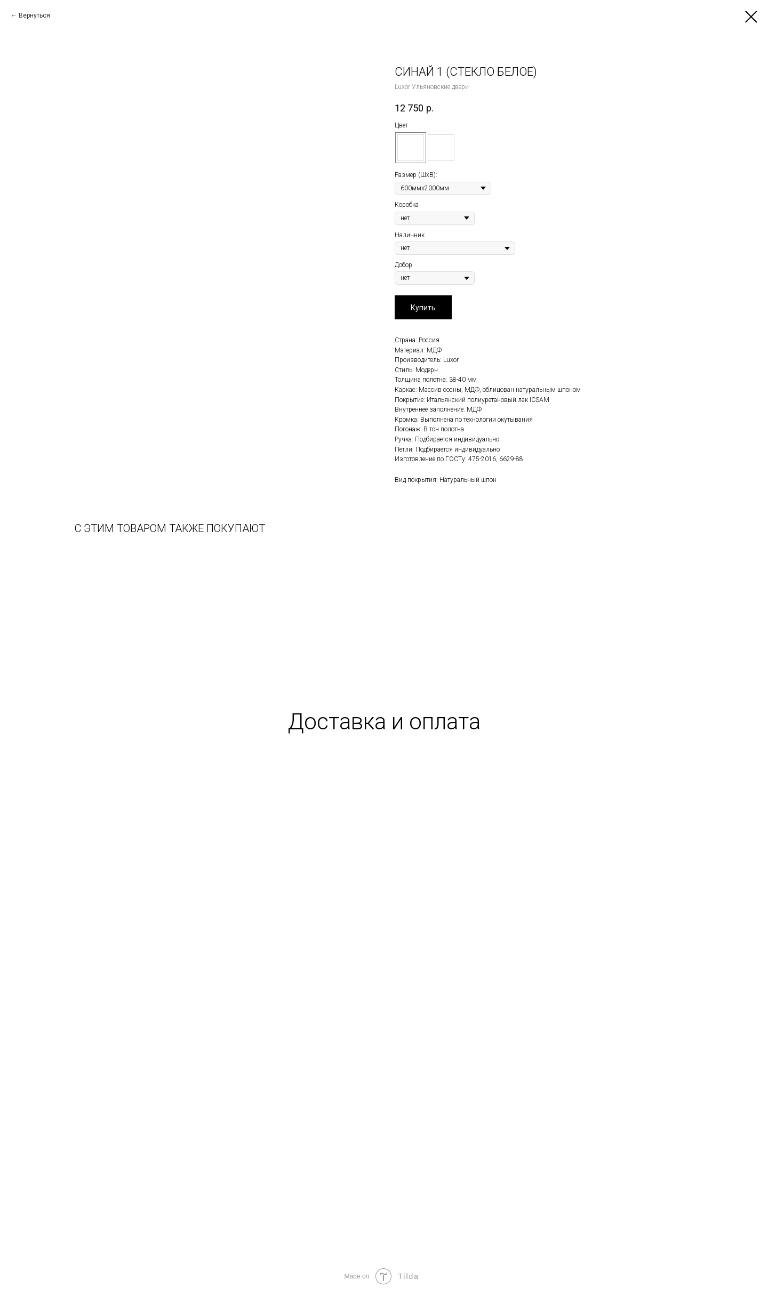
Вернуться (34, 15)
